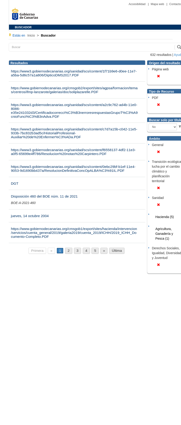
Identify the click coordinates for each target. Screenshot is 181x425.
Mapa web (158, 4)
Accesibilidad (137, 4)
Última (117, 251)
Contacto (175, 4)
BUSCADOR (23, 27)
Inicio (31, 35)
